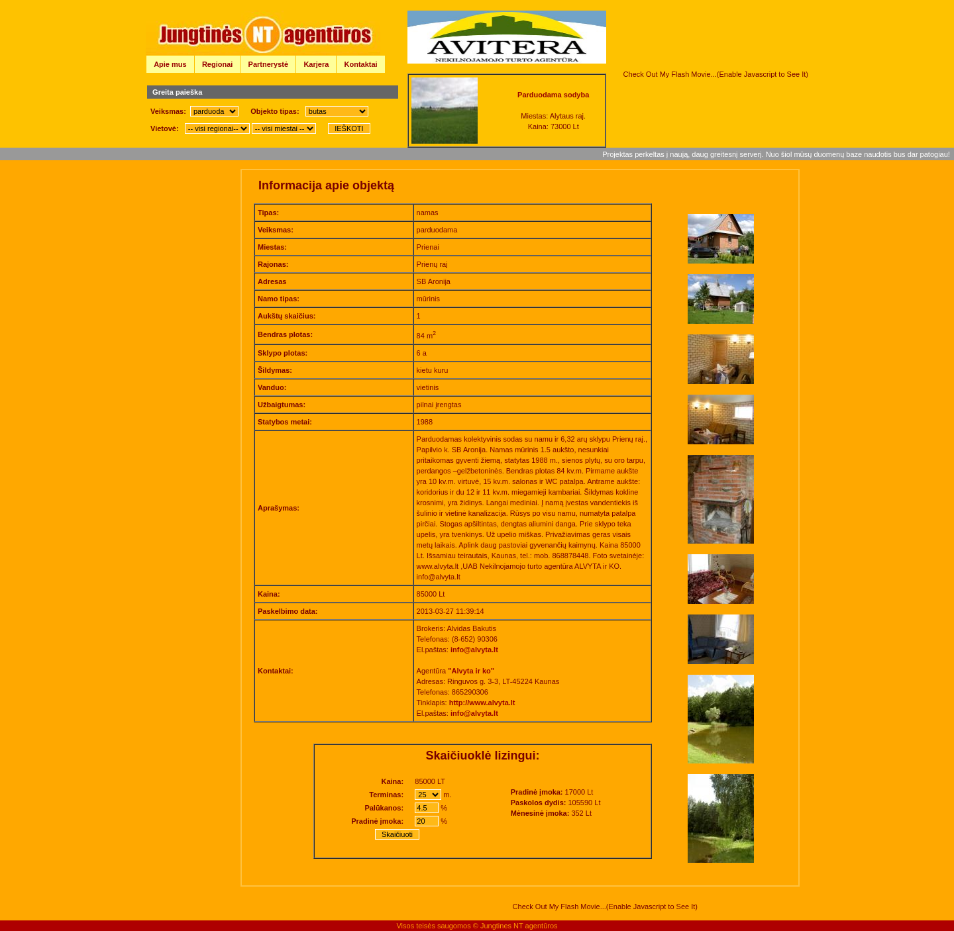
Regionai (217, 64)
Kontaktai (361, 64)
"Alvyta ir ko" (471, 671)
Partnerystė (268, 64)
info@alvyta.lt (474, 650)
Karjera (316, 64)
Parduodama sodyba (553, 95)
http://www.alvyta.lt (482, 703)
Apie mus (170, 64)
